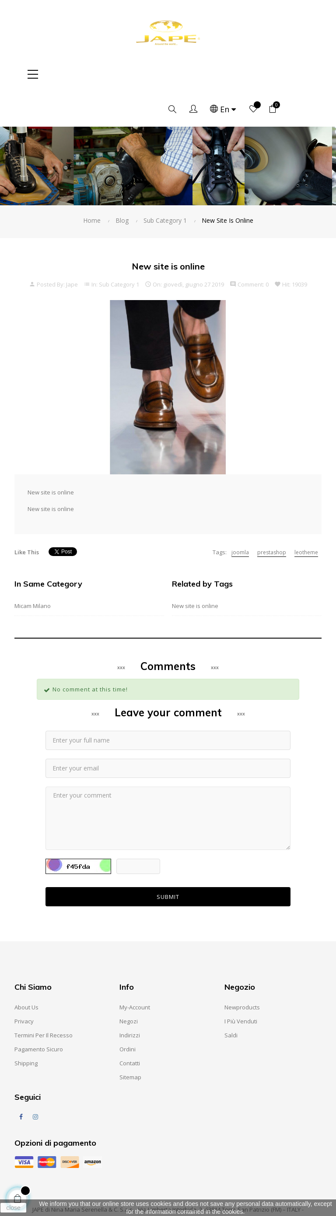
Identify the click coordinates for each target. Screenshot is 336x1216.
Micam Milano (32, 571)
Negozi (128, 986)
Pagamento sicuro (38, 1014)
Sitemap (130, 1042)
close (13, 1207)
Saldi (231, 1000)
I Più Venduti (240, 986)
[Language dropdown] (254, 74)
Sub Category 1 (119, 249)
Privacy (24, 986)
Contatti (129, 1028)
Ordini (127, 1014)
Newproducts (242, 972)
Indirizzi (129, 1000)
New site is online (195, 571)
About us (26, 972)
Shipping (26, 1028)
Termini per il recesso (43, 1000)
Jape (72, 249)
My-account (134, 972)
